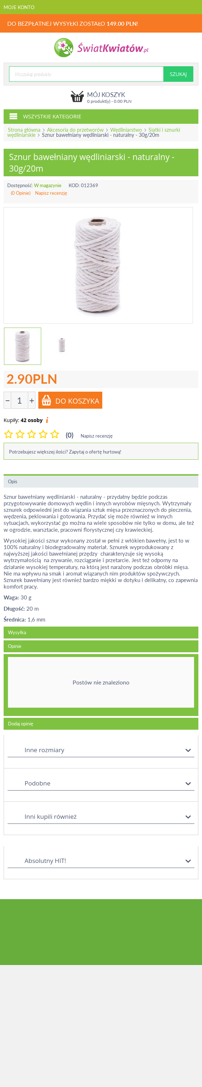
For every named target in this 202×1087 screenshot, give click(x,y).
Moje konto (19, 7)
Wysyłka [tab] (17, 632)
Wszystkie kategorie (45, 115)
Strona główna (24, 130)
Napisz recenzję (51, 193)
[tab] (101, 685)
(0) (69, 435)
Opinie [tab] (14, 646)
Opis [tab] (12, 481)
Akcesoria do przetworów (75, 130)
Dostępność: (20, 185)
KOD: (74, 185)
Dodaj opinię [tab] (20, 723)
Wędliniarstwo (126, 130)
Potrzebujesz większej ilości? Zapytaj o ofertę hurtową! (65, 452)
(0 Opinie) (20, 193)
